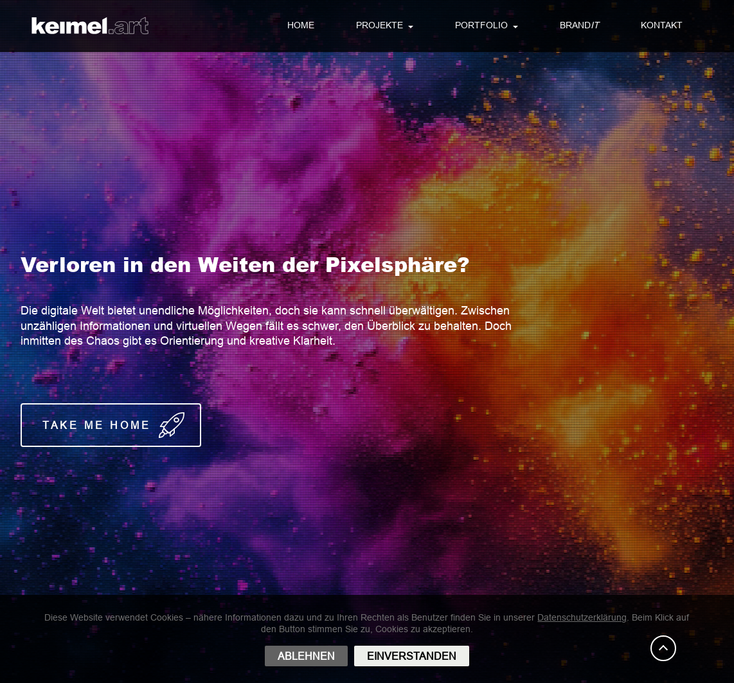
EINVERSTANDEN (411, 656)
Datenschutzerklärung (582, 617)
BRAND (579, 25)
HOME (300, 25)
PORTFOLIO (481, 25)
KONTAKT (662, 25)
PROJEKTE (379, 25)
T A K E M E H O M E (110, 425)
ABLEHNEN (306, 656)
